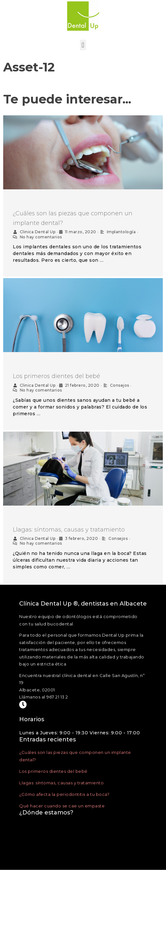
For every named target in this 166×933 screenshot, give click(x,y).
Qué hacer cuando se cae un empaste (62, 804)
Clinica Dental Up (38, 231)
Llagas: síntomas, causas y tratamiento (69, 529)
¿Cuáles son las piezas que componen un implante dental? (72, 218)
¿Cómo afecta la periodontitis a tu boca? (64, 793)
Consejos (119, 385)
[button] (83, 45)
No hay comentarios (41, 237)
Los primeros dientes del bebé (56, 376)
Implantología (121, 231)
